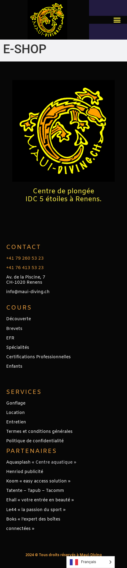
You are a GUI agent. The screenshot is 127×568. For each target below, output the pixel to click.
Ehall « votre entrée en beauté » (40, 500)
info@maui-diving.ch (28, 292)
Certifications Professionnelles (38, 357)
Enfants (14, 367)
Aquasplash (18, 462)
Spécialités (17, 348)
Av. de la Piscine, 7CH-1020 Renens (25, 280)
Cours (19, 308)
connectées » (20, 529)
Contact (23, 247)
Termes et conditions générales (39, 432)
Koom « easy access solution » (38, 481)
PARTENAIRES (31, 451)
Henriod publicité (24, 472)
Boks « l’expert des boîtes (33, 519)
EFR (10, 338)
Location (15, 413)
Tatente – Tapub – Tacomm (35, 491)
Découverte (18, 319)
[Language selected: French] (90, 562)
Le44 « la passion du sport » (35, 510)
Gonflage (15, 403)
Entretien (16, 422)
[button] (117, 20)
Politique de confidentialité (35, 441)
